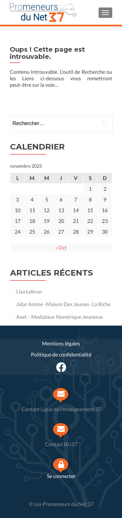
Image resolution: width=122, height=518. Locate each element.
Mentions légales (61, 343)
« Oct (61, 247)
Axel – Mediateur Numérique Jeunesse (59, 317)
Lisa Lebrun (29, 291)
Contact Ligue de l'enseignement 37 (61, 409)
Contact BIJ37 (61, 444)
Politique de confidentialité (61, 354)
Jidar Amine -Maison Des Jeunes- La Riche (63, 304)
